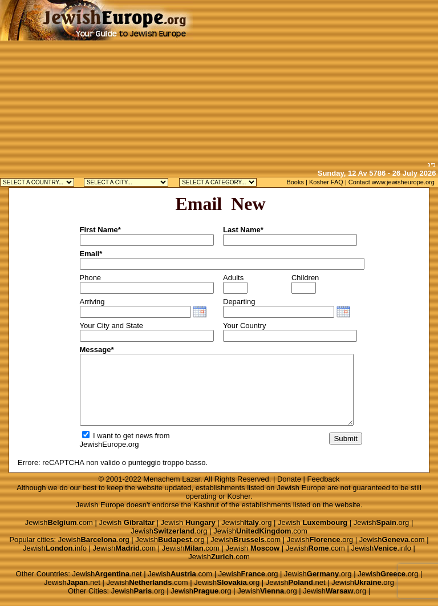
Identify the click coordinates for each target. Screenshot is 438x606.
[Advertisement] (315, 80)
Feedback (323, 479)
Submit (345, 438)
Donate (289, 479)
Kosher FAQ (326, 182)
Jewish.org (246, 522)
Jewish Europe (301, 487)
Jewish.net (107, 573)
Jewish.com (59, 522)
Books (295, 182)
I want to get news (117, 435)
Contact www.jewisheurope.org (391, 182)
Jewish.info (55, 548)
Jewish (127, 522)
